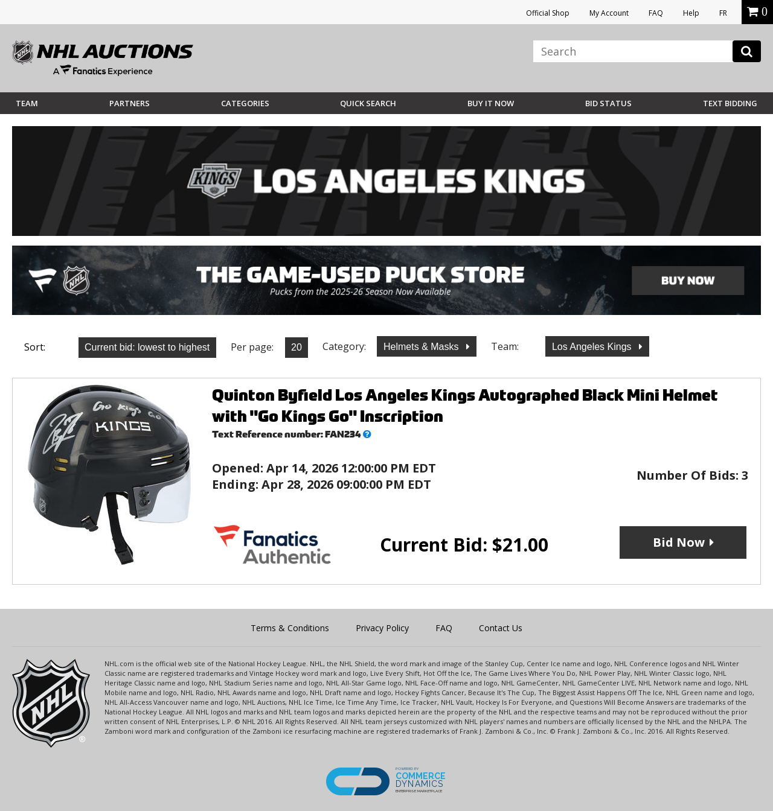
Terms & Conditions (290, 628)
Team (27, 103)
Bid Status (608, 103)
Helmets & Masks (422, 347)
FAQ (656, 13)
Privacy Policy (382, 628)
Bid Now (679, 542)
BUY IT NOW (490, 103)
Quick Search (368, 103)
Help (691, 13)
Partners (129, 103)
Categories (245, 103)
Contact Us (500, 628)
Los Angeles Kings (593, 347)
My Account (609, 13)
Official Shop (547, 13)
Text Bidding (730, 103)
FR (723, 13)
